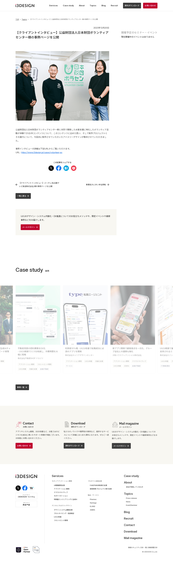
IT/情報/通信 (165, 365)
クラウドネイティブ (139, 360)
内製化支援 (33, 368)
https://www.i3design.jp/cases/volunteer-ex (41, 152)
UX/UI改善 (22, 368)
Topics (24, 19)
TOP (17, 19)
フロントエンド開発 (44, 363)
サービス (69, 365)
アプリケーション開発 (26, 363)
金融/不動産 (44, 368)
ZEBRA (126, 365)
